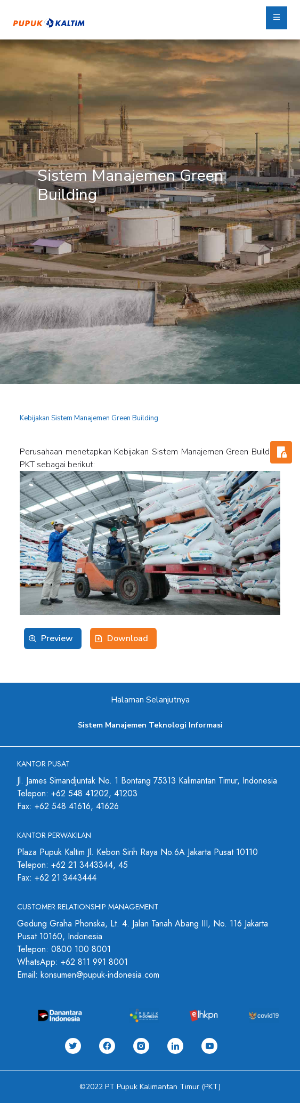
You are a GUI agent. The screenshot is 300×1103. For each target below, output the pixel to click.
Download (127, 638)
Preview (57, 638)
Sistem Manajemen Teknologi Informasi (150, 725)
